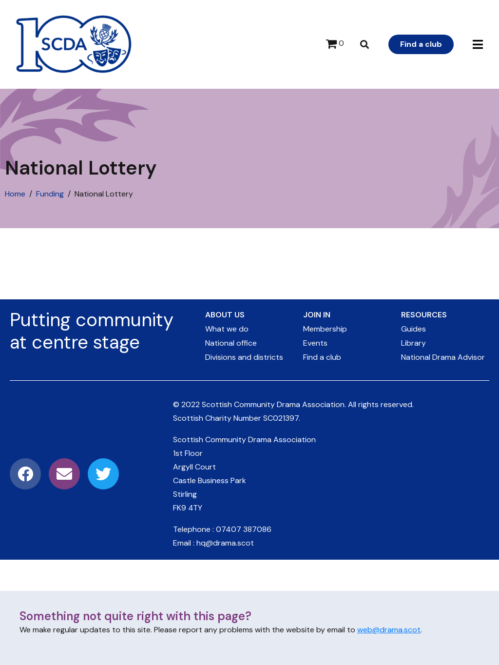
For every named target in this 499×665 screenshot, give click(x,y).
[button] (477, 44)
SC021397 (281, 418)
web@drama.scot (389, 630)
